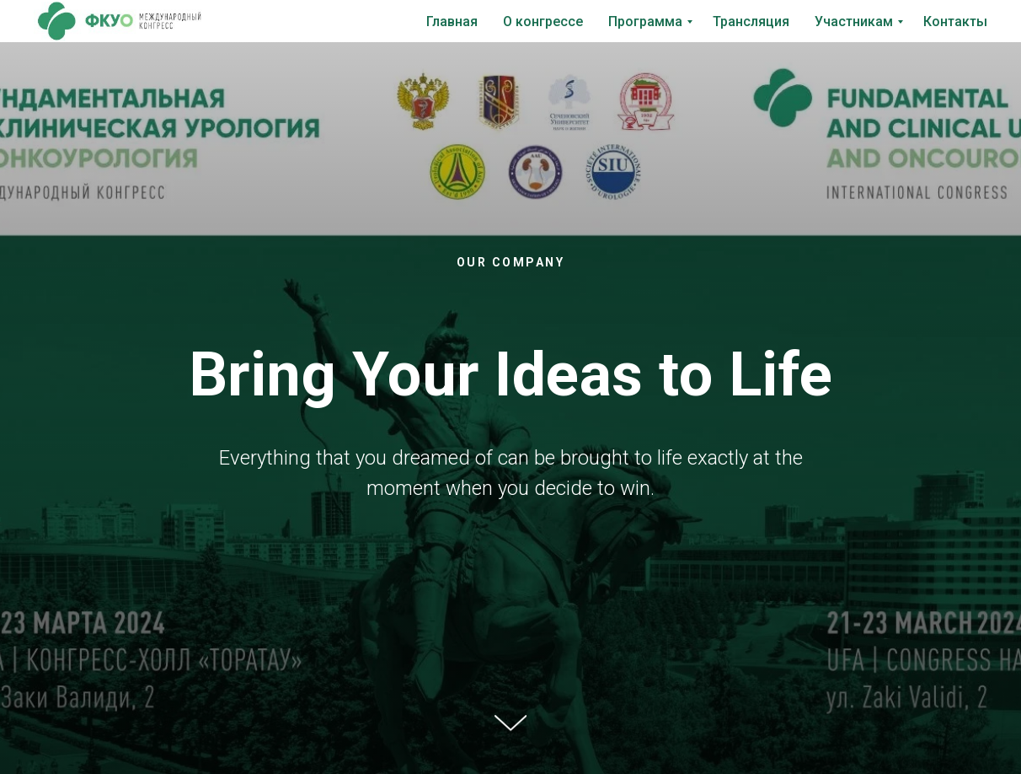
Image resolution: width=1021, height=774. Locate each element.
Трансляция (751, 21)
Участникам (854, 21)
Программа (645, 21)
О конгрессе (543, 21)
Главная (452, 21)
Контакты (955, 21)
